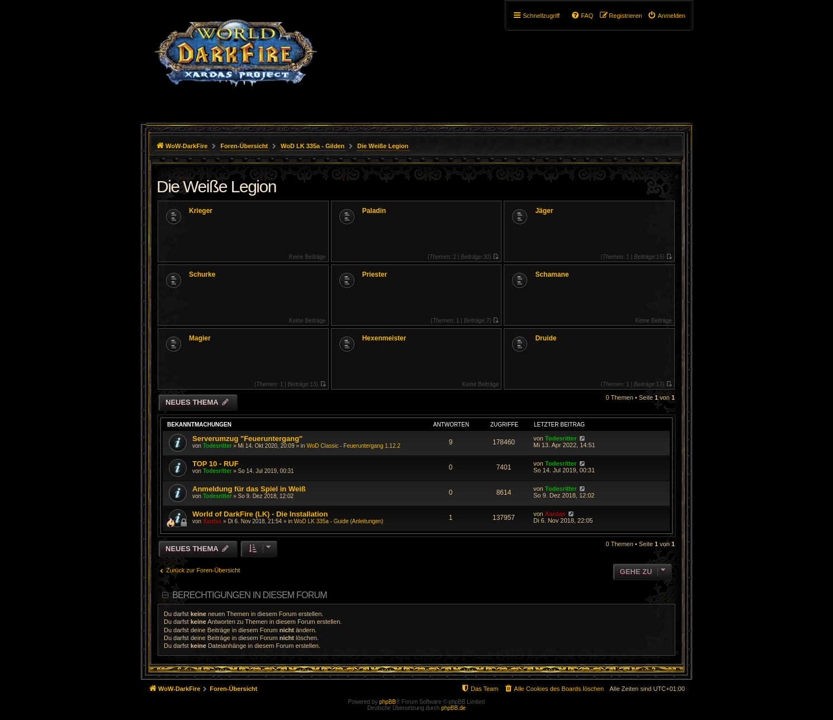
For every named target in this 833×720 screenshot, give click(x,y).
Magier (200, 338)
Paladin (374, 211)
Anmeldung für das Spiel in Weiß (249, 489)
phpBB (387, 702)
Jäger (544, 211)
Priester (374, 274)
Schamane (552, 274)
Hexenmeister (384, 338)
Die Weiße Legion (216, 186)
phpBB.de (453, 708)
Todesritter (217, 446)
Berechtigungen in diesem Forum (249, 595)
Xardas (212, 521)
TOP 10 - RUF (215, 464)
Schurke (202, 274)
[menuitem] (666, 15)
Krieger (200, 211)
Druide (545, 338)
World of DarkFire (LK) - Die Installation (260, 514)
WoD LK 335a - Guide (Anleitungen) (339, 521)
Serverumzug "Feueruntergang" (247, 438)
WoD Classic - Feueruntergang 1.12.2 (353, 446)
